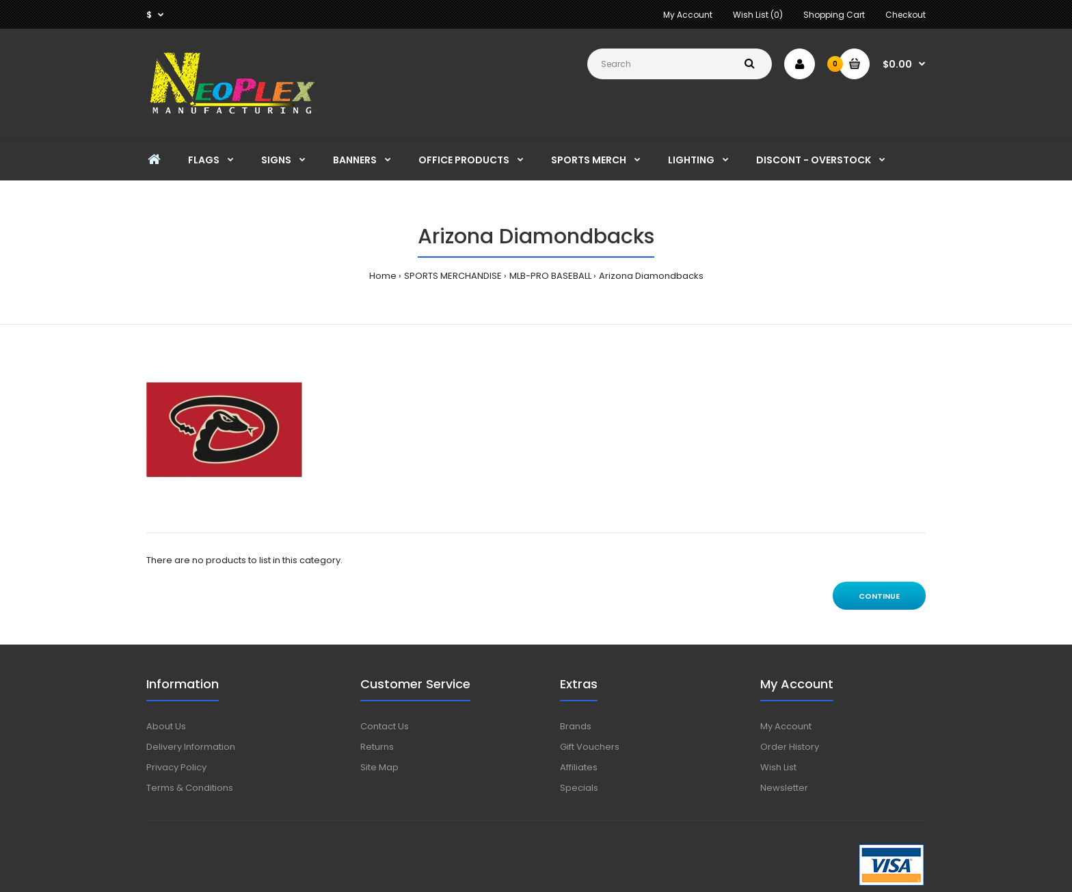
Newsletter (784, 787)
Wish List (778, 767)
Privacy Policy (176, 767)
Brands (575, 726)
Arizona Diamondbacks (651, 275)
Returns (377, 746)
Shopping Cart (834, 15)
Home (383, 275)
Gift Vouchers (589, 746)
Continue (879, 596)
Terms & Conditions (189, 787)
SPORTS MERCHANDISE (453, 275)
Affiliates (579, 767)
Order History (789, 746)
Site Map (379, 767)
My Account (687, 15)
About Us (166, 726)
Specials (579, 787)
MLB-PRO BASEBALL (550, 275)
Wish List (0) (758, 15)
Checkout (905, 15)
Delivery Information (190, 746)
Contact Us (384, 726)
